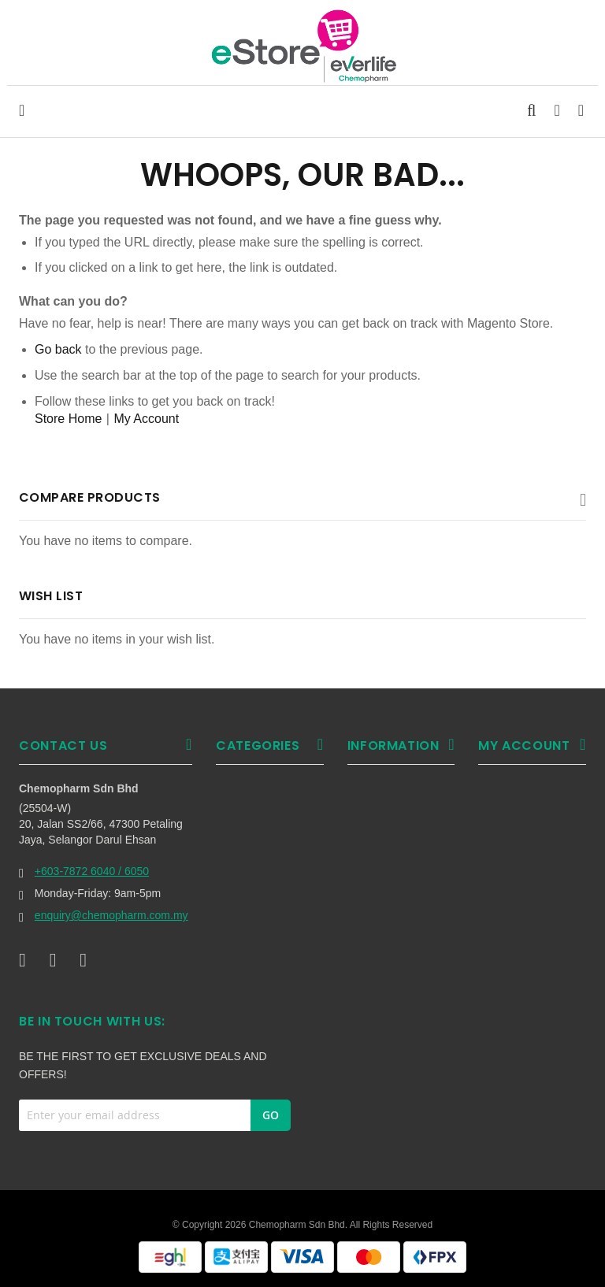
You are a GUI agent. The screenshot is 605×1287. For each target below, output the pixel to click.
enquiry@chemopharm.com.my (111, 915)
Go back (58, 349)
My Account (146, 418)
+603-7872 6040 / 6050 (92, 871)
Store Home (68, 418)
